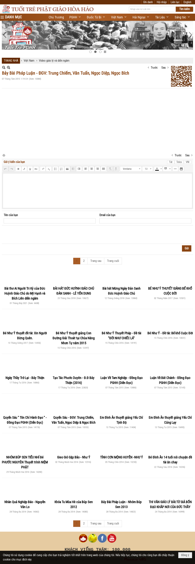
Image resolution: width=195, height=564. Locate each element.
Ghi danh (148, 2)
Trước (154, 67)
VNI (187, 162)
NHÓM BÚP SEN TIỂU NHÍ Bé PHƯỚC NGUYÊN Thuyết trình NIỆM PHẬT (25, 462)
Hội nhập (162, 2)
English (187, 2)
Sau (163, 67)
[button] (75, 17)
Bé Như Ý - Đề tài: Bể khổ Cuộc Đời (170, 333)
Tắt (170, 162)
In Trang (4, 155)
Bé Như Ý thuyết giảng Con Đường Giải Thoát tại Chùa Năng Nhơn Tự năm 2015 (74, 338)
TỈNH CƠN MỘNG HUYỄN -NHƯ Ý (121, 457)
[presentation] (31, 234)
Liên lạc (175, 2)
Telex (179, 162)
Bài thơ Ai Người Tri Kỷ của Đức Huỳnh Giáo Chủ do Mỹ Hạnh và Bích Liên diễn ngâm (24, 293)
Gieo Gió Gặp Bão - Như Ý (73, 457)
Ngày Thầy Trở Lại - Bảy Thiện (25, 378)
